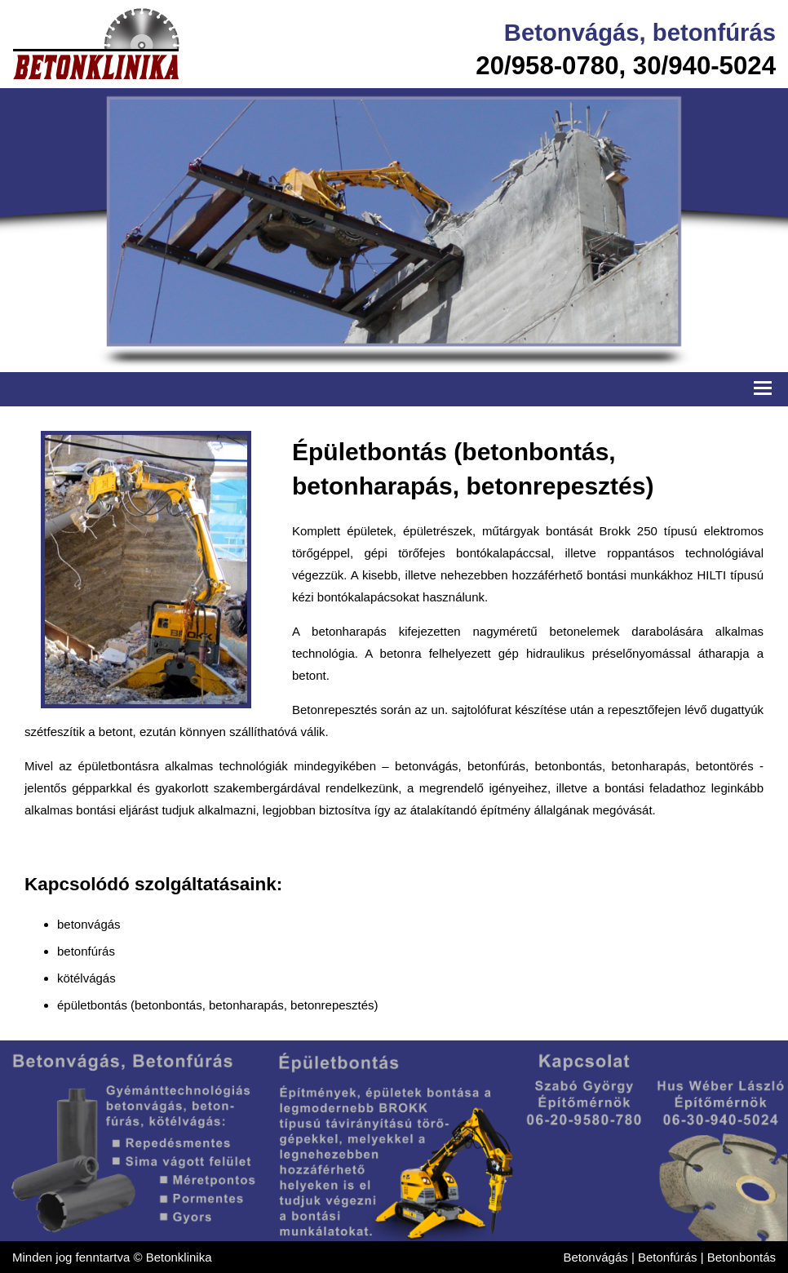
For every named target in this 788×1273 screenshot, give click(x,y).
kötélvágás (86, 978)
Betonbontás (741, 1257)
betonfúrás (714, 33)
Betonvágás (572, 33)
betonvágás (89, 924)
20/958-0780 (547, 65)
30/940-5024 (704, 65)
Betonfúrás (667, 1257)
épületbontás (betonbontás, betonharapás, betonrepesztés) (218, 1005)
